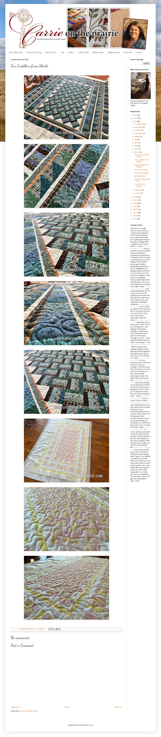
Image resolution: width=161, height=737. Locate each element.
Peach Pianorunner (141, 170)
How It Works (50, 52)
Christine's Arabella (141, 173)
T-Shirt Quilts (83, 52)
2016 (135, 216)
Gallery (71, 52)
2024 (135, 118)
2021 (135, 200)
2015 (135, 219)
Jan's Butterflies (140, 176)
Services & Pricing (34, 52)
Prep (62, 52)
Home (67, 707)
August (137, 137)
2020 (135, 203)
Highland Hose (114, 52)
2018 (135, 209)
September (139, 133)
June (136, 143)
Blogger (90, 725)
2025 (135, 115)
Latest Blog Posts (16, 52)
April (137, 149)
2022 (135, 197)
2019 (135, 206)
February (138, 190)
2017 (135, 213)
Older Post (118, 707)
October (138, 130)
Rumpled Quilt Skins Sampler (141, 166)
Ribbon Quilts (98, 52)
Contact (139, 52)
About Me (128, 52)
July (136, 140)
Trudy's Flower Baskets (139, 185)
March (137, 152)
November (139, 127)
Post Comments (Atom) (29, 711)
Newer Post (15, 707)
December (139, 124)
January (138, 193)
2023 (135, 121)
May (136, 146)
